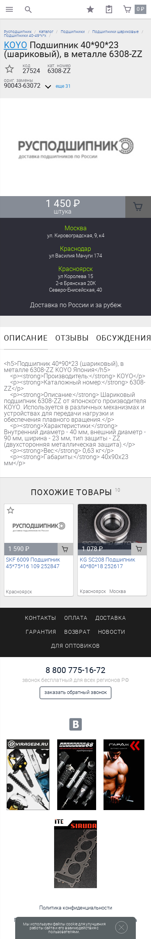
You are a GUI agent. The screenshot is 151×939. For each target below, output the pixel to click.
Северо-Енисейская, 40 (75, 290)
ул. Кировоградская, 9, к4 (75, 235)
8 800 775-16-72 (75, 670)
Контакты (41, 618)
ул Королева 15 (75, 276)
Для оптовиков (75, 646)
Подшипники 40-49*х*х (25, 35)
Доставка (75, 305)
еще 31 (56, 86)
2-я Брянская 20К (76, 283)
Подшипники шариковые (115, 31)
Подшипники (73, 31)
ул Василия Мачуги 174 (75, 256)
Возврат (77, 632)
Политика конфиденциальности (75, 908)
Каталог (46, 31)
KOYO (15, 45)
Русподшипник (18, 31)
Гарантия (41, 632)
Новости (112, 632)
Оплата (76, 618)
